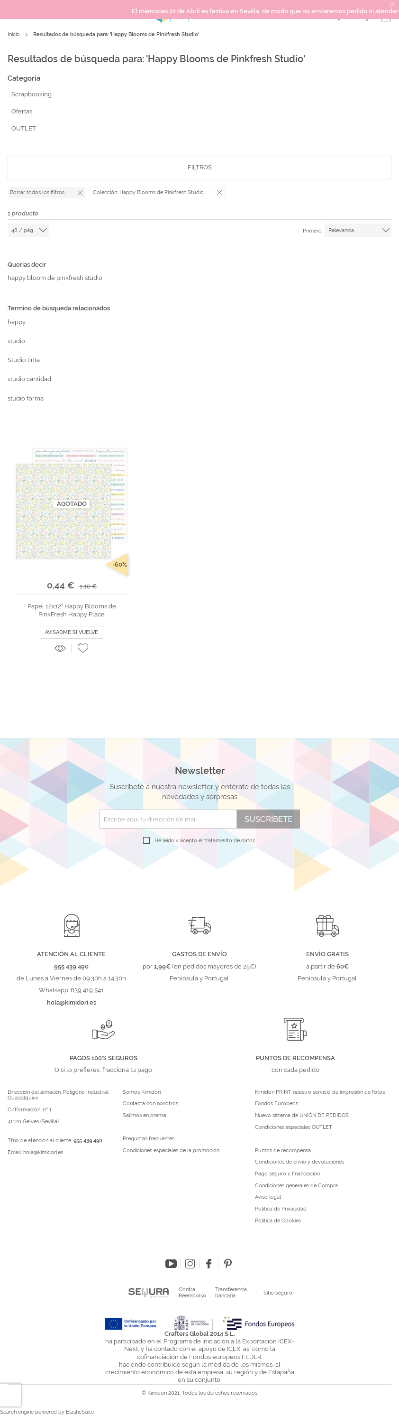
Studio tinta (24, 359)
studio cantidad (29, 378)
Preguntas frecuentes (148, 1139)
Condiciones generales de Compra (296, 1186)
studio (16, 341)
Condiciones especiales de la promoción (172, 1151)
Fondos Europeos (276, 1104)
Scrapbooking (31, 94)
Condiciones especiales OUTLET (293, 1127)
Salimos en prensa (144, 1115)
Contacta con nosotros (150, 1104)
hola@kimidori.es (43, 1152)
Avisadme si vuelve (71, 632)
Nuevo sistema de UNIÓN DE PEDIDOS (302, 1115)
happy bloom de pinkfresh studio (55, 277)
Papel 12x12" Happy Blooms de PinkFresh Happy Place (71, 610)
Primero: (313, 231)
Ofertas (21, 111)
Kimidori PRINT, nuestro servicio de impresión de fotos (320, 1092)
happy (17, 322)
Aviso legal (268, 1197)
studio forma (26, 398)
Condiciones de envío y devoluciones (299, 1162)
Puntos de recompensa (283, 1151)
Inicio (14, 34)
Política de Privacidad (281, 1209)
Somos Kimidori (142, 1092)
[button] (83, 648)
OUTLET (23, 128)
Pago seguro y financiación (287, 1174)
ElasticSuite (80, 1412)
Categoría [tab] (24, 78)
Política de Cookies (278, 1221)
